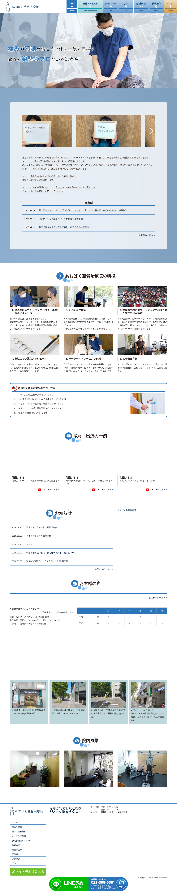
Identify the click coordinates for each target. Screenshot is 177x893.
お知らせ (30, 544)
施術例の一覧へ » (146, 235)
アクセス (16, 859)
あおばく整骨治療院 (127, 510)
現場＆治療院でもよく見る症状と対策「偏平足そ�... (51, 553)
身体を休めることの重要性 (38, 536)
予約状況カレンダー (21, 840)
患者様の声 (17, 850)
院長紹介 (16, 854)
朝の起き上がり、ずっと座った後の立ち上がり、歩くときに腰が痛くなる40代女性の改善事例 (82, 210)
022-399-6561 (65, 811)
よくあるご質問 (19, 836)
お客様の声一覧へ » (158, 597)
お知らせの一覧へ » (104, 569)
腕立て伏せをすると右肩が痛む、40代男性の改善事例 (64, 227)
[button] (25, 131)
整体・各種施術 (19, 831)
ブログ (15, 863)
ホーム (15, 822)
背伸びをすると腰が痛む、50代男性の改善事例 (61, 219)
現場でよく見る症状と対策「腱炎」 (42, 527)
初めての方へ (18, 827)
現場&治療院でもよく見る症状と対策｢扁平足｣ (47, 561)
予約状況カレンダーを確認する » (57, 612)
